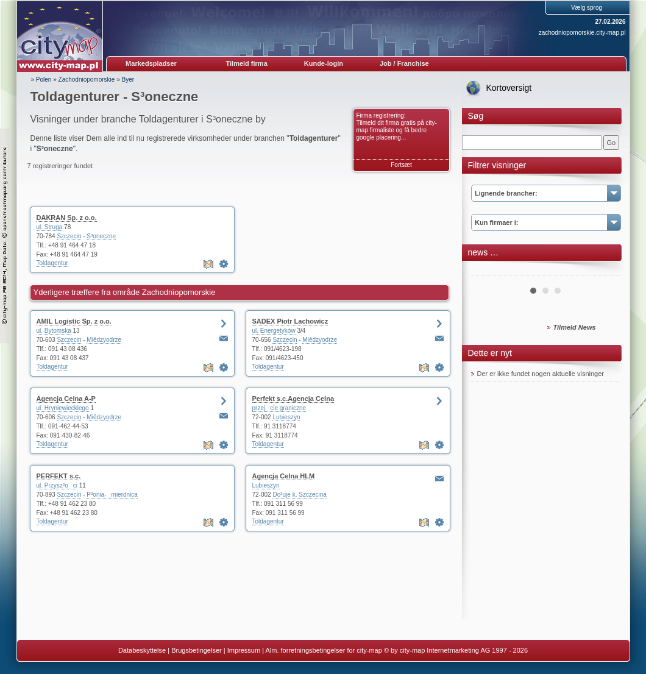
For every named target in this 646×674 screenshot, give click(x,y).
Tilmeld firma (247, 63)
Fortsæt (401, 164)
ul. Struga (50, 227)
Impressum (243, 650)
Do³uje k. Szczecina (299, 494)
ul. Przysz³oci (57, 485)
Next (604, 270)
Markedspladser (151, 63)
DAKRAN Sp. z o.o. (67, 217)
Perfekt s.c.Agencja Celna (293, 398)
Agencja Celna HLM (283, 476)
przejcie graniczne (279, 408)
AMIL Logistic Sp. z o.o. (74, 321)
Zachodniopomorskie (87, 79)
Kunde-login (323, 63)
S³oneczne (101, 236)
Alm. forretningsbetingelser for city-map (323, 650)
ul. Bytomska (54, 330)
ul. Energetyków (274, 330)
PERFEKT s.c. (59, 476)
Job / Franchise (404, 63)
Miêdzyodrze (104, 339)
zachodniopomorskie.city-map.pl (582, 32)
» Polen (41, 79)
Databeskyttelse (142, 650)
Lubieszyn (286, 417)
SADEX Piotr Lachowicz (290, 321)
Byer (128, 79)
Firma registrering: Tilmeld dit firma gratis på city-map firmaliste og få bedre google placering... (397, 126)
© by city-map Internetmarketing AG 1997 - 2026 (456, 650)
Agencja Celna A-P (66, 398)
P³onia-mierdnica (112, 494)
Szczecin (69, 236)
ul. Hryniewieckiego (63, 408)
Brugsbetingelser (196, 650)
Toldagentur (52, 263)
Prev (487, 270)
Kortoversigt (509, 88)
